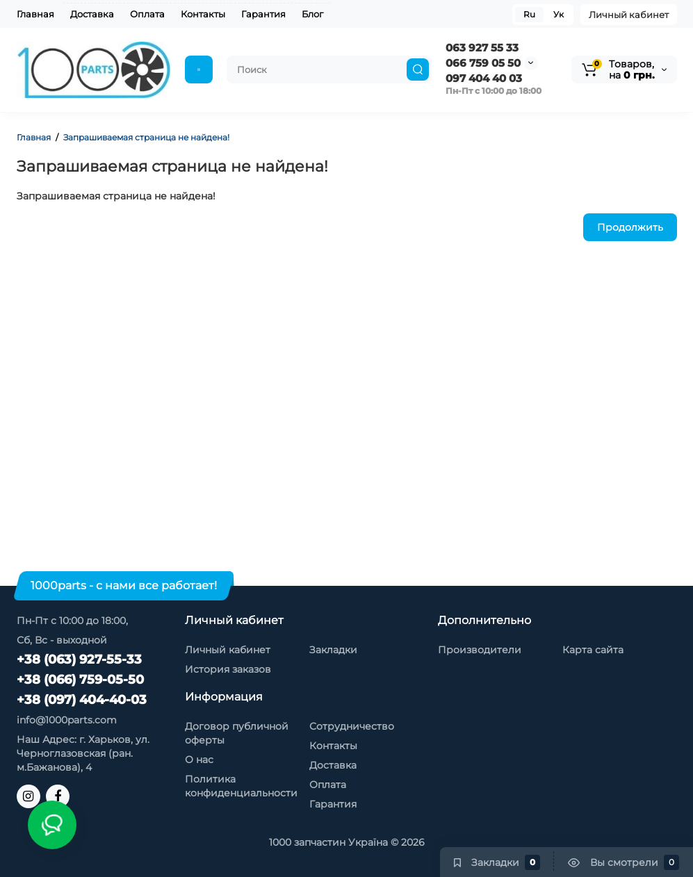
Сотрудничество (351, 726)
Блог (312, 13)
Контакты (203, 13)
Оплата (147, 13)
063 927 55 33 (482, 47)
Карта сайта (592, 650)
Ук (558, 14)
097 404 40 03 (484, 78)
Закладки (333, 650)
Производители (479, 650)
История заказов (228, 669)
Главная (35, 13)
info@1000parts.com (67, 720)
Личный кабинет (629, 14)
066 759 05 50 (483, 62)
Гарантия (263, 13)
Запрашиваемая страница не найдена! (146, 137)
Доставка (92, 13)
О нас (199, 759)
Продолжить (630, 227)
